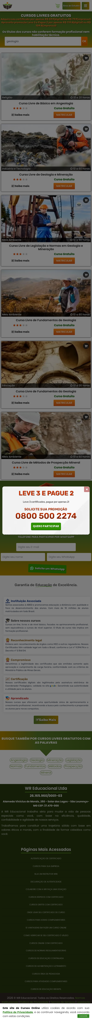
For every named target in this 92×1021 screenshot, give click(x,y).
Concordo (83, 1016)
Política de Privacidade (18, 1012)
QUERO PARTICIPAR (46, 526)
